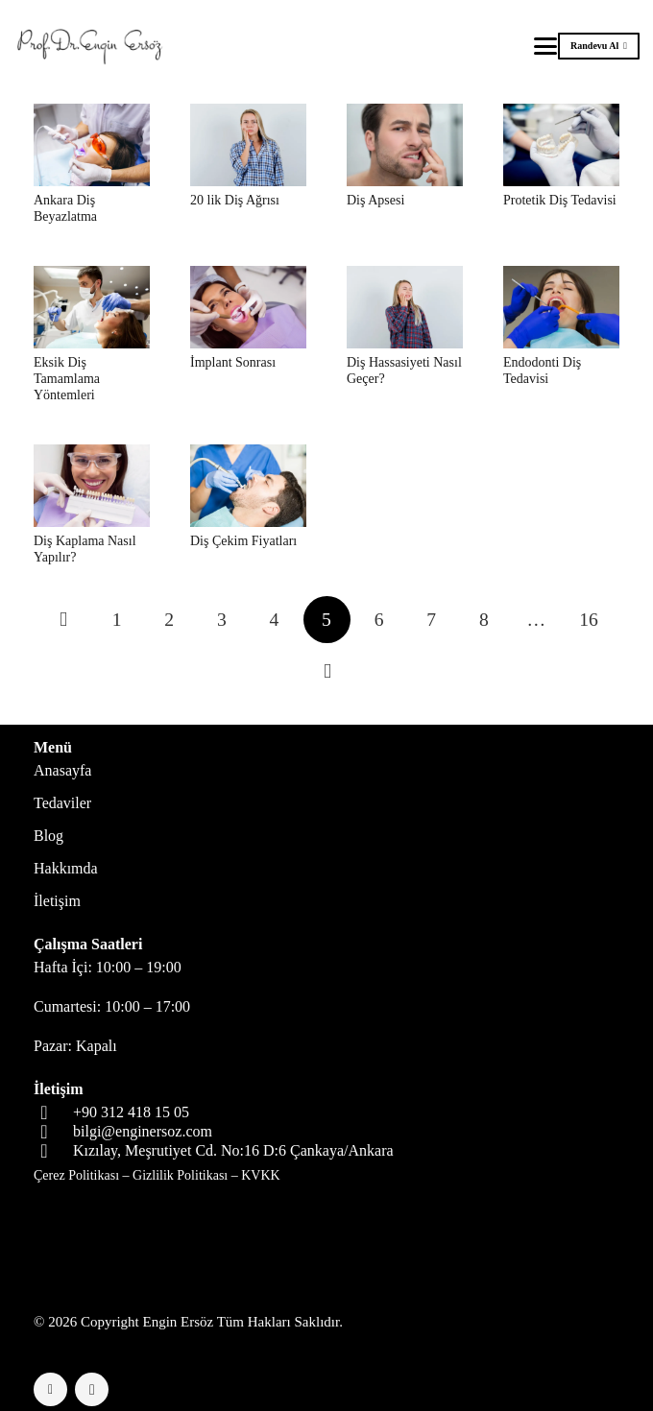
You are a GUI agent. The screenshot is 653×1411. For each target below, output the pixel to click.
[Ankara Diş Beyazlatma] (92, 145)
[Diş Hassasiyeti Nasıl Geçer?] (405, 307)
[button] (545, 46)
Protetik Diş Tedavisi (560, 200)
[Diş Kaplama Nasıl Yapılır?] (92, 485)
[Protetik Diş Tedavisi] (561, 145)
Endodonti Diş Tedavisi (542, 370)
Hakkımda (66, 868)
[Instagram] (92, 1389)
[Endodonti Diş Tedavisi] (561, 307)
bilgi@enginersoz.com (142, 1131)
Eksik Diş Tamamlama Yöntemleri (67, 378)
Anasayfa (62, 770)
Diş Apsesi (375, 200)
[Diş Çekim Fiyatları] (248, 485)
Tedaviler (62, 803)
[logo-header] (92, 46)
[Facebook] (50, 1389)
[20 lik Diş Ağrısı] (248, 145)
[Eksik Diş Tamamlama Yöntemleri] (92, 307)
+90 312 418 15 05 (131, 1112)
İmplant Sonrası (233, 362)
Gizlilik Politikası (180, 1175)
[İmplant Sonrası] (248, 307)
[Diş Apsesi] (405, 145)
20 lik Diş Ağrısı (234, 200)
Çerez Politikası (76, 1175)
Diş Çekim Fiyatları (243, 541)
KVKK (260, 1175)
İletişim (57, 901)
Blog (48, 835)
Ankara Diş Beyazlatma (65, 208)
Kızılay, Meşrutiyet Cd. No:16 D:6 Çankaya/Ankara (233, 1150)
